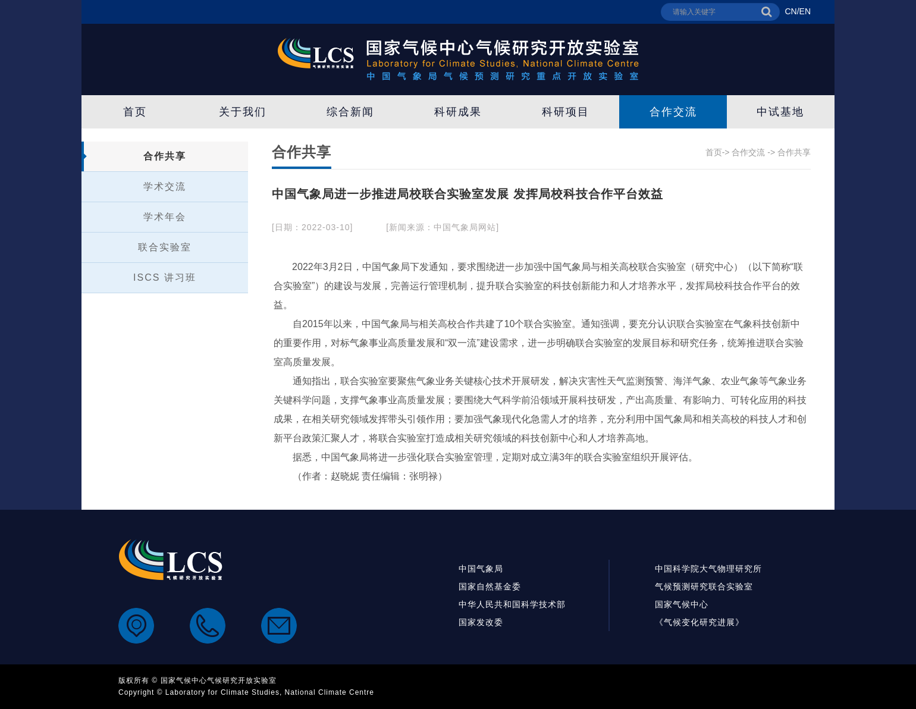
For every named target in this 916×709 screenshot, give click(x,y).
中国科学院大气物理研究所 (708, 568)
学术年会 (164, 217)
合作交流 (673, 112)
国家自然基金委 (490, 586)
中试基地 (780, 112)
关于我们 (242, 112)
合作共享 (164, 156)
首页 (135, 112)
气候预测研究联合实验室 (704, 586)
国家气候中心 (681, 604)
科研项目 (565, 112)
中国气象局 (481, 568)
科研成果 (458, 112)
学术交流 (164, 186)
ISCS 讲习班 (164, 277)
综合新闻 (350, 112)
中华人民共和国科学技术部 (512, 604)
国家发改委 (481, 622)
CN (790, 11)
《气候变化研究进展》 (699, 622)
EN (805, 11)
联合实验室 (165, 247)
